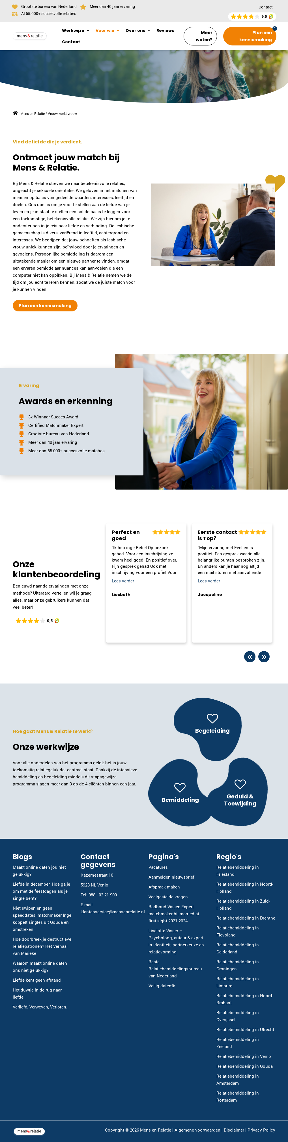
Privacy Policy (261, 1130)
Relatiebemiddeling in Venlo (243, 1056)
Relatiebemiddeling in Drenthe (245, 918)
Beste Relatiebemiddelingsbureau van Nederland (175, 969)
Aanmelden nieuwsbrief (171, 877)
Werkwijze (76, 30)
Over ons (138, 30)
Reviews (165, 30)
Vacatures (158, 867)
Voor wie (108, 30)
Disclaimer (234, 1130)
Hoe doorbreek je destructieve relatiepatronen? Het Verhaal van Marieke (42, 946)
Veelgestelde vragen (168, 896)
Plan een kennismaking (255, 36)
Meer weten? (204, 36)
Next (264, 656)
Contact (266, 7)
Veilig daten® (162, 985)
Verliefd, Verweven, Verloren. (40, 1007)
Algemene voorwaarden (197, 1130)
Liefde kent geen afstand (37, 980)
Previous (249, 656)
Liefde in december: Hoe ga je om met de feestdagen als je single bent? (41, 891)
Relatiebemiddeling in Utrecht (245, 1029)
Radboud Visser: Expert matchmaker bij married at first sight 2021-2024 (174, 913)
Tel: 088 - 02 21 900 (99, 895)
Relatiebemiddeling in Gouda (244, 1066)
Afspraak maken (164, 887)
